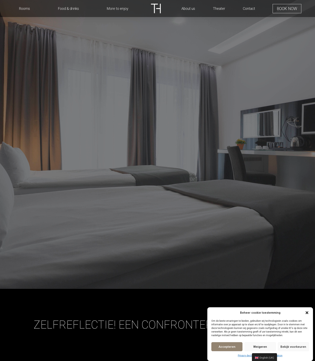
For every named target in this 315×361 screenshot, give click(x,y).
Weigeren (260, 347)
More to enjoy (117, 8)
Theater (219, 8)
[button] (307, 313)
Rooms (24, 8)
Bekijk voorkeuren (293, 347)
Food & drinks (68, 8)
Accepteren (227, 347)
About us (188, 8)
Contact (249, 8)
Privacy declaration (248, 355)
